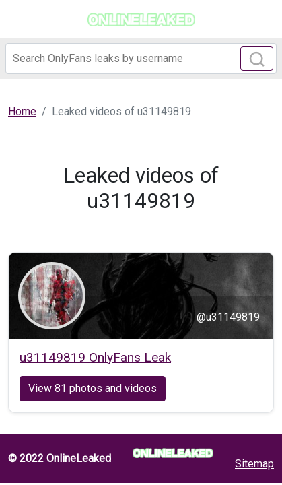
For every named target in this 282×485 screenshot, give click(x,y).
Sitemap (254, 463)
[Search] (141, 58)
